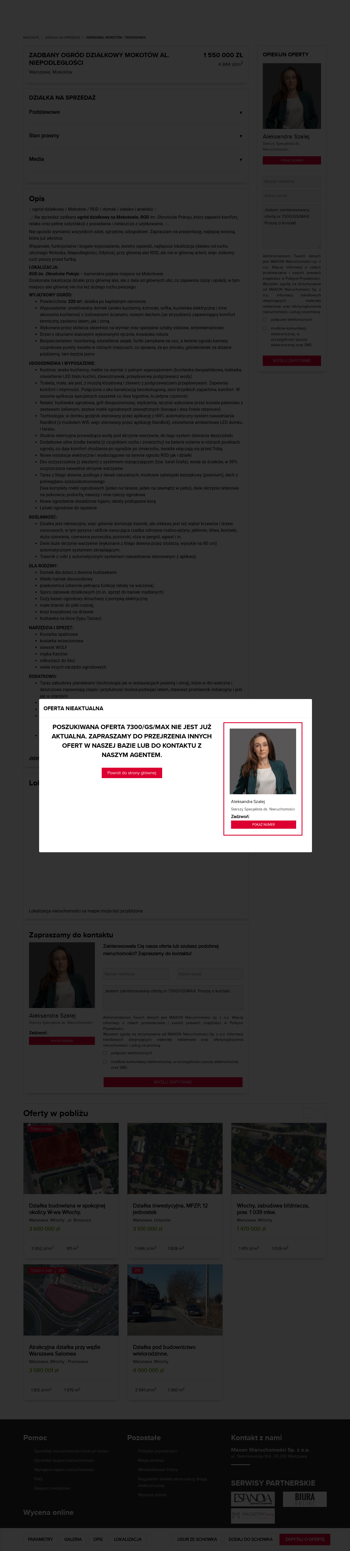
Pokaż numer (263, 825)
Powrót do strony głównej (131, 773)
